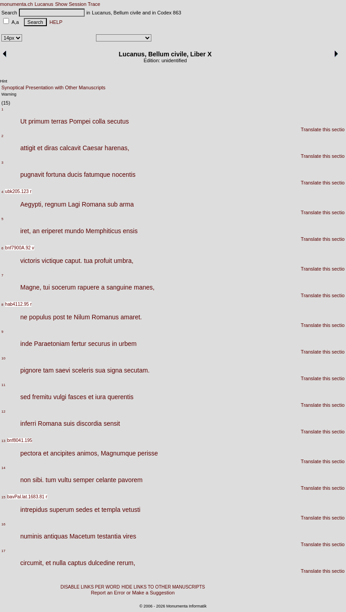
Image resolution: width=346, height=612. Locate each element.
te (69, 317)
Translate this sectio (323, 129)
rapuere (88, 287)
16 (3, 524)
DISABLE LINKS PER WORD (90, 586)
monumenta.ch (16, 4)
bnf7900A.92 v (19, 247)
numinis (31, 536)
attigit (27, 148)
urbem (127, 343)
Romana (94, 204)
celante (106, 479)
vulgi (59, 396)
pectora (30, 453)
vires (130, 536)
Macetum (82, 536)
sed (25, 396)
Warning (8, 94)
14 (3, 468)
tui (46, 287)
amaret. (130, 317)
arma (126, 204)
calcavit (70, 148)
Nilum (82, 317)
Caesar (92, 148)
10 (3, 358)
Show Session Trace (77, 4)
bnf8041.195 (19, 440)
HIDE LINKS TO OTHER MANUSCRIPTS (163, 586)
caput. (73, 260)
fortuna (56, 174)
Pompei (79, 121)
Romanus (105, 317)
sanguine (119, 287)
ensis (130, 231)
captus (77, 562)
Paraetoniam (51, 343)
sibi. (38, 479)
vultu (65, 479)
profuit (103, 260)
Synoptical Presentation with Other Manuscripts (53, 87)
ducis (75, 174)
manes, (144, 287)
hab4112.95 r (18, 304)
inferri (28, 423)
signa (114, 370)
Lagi (74, 204)
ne (23, 317)
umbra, (124, 260)
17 (3, 551)
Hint (3, 81)
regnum (55, 204)
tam (48, 370)
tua (88, 260)
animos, (88, 453)
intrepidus (34, 509)
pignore (30, 370)
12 (3, 412)
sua (100, 370)
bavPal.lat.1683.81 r (27, 496)
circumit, (32, 562)
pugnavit (32, 174)
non (25, 479)
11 (3, 385)
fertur (79, 343)
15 (3, 497)
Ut (23, 121)
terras (59, 121)
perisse (148, 453)
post (59, 317)
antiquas (56, 536)
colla (98, 121)
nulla (59, 562)
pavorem (130, 479)
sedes (84, 509)
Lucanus (44, 4)
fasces (77, 396)
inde (26, 343)
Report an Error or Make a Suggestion (133, 592)
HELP (55, 22)
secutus (118, 121)
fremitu (42, 396)
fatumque (97, 174)
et (39, 148)
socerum (64, 287)
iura (100, 396)
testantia (109, 536)
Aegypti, (31, 204)
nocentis (124, 174)
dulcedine (101, 562)
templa (110, 509)
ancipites (62, 453)
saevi (62, 370)
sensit (112, 423)
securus (99, 343)
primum (39, 121)
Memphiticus (103, 231)
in (114, 343)
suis (69, 423)
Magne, (30, 287)
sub (112, 204)
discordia (89, 423)
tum (51, 479)
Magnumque (118, 453)
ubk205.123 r (18, 191)
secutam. (137, 370)
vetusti (131, 509)
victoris (30, 260)
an (36, 231)
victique (52, 260)
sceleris (82, 370)
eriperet (52, 231)
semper (83, 479)
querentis (121, 396)
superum (62, 509)
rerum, (126, 562)
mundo (74, 231)
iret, (25, 231)
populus (40, 317)
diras (51, 148)
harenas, (117, 148)
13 (3, 441)
